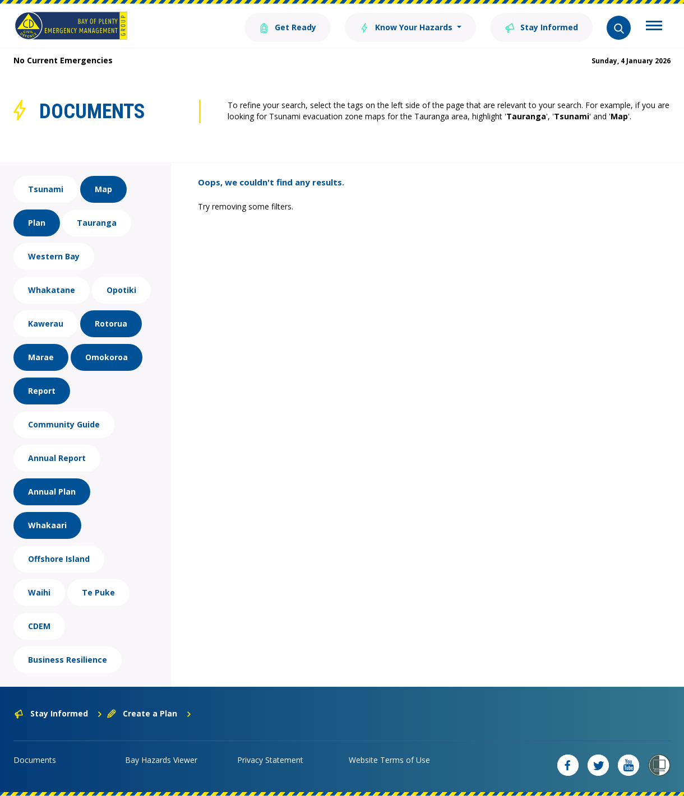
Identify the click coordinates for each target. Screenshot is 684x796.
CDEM (39, 626)
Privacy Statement (270, 760)
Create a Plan (149, 713)
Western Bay (54, 256)
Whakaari (47, 525)
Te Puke (98, 592)
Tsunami (45, 189)
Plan (36, 222)
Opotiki (121, 290)
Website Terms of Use (389, 760)
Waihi (39, 592)
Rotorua (111, 323)
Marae (41, 357)
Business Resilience (67, 659)
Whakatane (51, 290)
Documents (34, 760)
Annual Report (57, 458)
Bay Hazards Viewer (161, 760)
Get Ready (287, 26)
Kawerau (45, 323)
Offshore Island (59, 558)
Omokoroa (106, 357)
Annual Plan (52, 491)
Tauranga (97, 222)
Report (42, 390)
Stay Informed (541, 26)
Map (103, 189)
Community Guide (64, 424)
